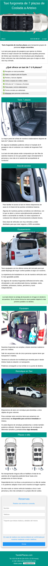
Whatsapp (8, 93)
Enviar (24, 544)
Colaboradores (29, 563)
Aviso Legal (18, 563)
